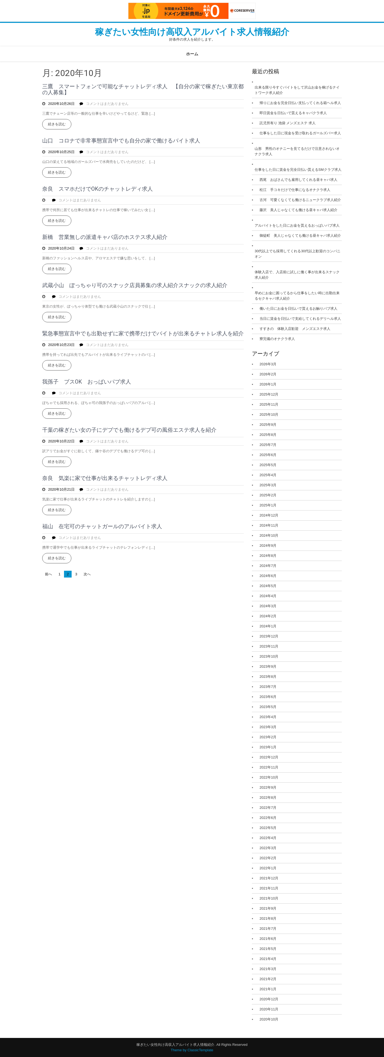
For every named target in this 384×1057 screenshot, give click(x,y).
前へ (48, 574)
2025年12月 (269, 394)
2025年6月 (268, 455)
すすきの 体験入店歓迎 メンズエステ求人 (295, 329)
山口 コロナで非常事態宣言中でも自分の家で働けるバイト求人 (121, 140)
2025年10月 (269, 414)
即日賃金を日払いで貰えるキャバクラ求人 (293, 113)
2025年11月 (269, 404)
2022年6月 (268, 818)
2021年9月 (268, 908)
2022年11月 (269, 767)
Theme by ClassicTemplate (192, 1050)
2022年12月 (269, 757)
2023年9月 (268, 666)
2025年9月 (268, 425)
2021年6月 (268, 939)
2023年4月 (268, 717)
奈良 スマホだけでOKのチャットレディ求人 (97, 189)
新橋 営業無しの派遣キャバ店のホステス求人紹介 (104, 237)
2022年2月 (268, 858)
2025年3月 (268, 485)
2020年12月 (269, 999)
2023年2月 (268, 737)
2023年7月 (268, 687)
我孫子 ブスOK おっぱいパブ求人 (86, 381)
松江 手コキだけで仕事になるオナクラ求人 (295, 190)
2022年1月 (268, 868)
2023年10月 (269, 656)
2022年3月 (268, 848)
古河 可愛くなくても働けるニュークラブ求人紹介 (300, 200)
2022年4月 (268, 838)
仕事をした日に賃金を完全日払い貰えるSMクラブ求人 (298, 170)
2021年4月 (268, 959)
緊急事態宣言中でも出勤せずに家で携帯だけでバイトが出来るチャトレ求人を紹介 (143, 333)
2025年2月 (268, 495)
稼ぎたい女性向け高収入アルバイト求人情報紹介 (192, 32)
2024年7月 (268, 566)
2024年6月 (268, 576)
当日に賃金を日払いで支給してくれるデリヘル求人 (300, 319)
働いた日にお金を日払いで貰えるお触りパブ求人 (298, 308)
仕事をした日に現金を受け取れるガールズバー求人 (300, 133)
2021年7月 (268, 929)
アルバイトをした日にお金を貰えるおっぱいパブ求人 (297, 225)
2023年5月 (268, 707)
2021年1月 (268, 989)
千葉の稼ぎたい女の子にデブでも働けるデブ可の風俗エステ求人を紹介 (129, 430)
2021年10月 (269, 898)
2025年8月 (268, 435)
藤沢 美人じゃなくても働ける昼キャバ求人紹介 (298, 210)
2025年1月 (268, 505)
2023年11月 (269, 646)
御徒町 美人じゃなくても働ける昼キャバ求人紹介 (300, 235)
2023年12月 (269, 636)
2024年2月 (268, 616)
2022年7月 (268, 808)
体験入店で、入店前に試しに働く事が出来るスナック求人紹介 (297, 275)
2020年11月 (269, 1009)
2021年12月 (269, 878)
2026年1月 (268, 384)
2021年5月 (268, 949)
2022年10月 (269, 777)
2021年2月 (268, 979)
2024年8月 (268, 556)
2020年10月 (269, 1019)
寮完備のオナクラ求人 (277, 339)
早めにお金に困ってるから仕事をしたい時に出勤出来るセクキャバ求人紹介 (297, 295)
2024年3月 (268, 606)
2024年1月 (268, 626)
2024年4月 (268, 596)
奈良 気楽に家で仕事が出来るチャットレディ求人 (104, 478)
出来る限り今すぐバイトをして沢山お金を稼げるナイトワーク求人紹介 (297, 90)
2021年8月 (268, 918)
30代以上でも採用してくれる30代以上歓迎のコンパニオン (297, 254)
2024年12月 (269, 515)
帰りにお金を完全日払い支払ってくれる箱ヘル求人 (300, 103)
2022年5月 (268, 828)
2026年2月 (268, 374)
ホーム (192, 53)
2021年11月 (269, 888)
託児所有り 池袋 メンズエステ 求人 (288, 123)
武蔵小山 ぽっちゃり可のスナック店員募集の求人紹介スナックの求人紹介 (134, 285)
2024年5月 (268, 586)
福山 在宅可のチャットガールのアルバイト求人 (102, 526)
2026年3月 (268, 364)
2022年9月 (268, 787)
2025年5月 (268, 465)
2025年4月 (268, 475)
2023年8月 (268, 677)
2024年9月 (268, 545)
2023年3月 (268, 727)
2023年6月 (268, 697)
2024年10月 (269, 535)
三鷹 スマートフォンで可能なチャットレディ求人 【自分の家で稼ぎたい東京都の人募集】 (143, 89)
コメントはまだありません (107, 104)
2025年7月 (268, 445)
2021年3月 (268, 969)
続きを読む (57, 124)
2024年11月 (269, 525)
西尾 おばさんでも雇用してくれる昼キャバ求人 (298, 180)
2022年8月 (268, 797)
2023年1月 (268, 747)
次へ (87, 574)
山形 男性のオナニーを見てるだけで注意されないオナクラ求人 (297, 151)
